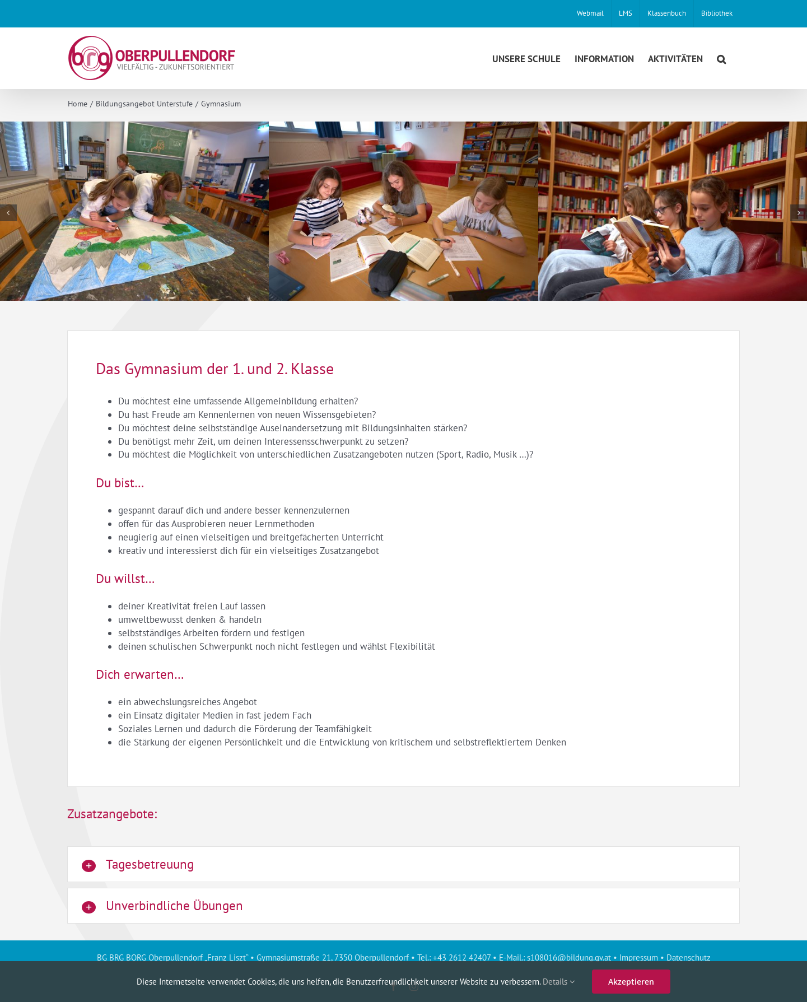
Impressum (638, 957)
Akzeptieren (631, 981)
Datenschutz (688, 957)
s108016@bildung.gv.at (569, 957)
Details (559, 981)
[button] (721, 57)
